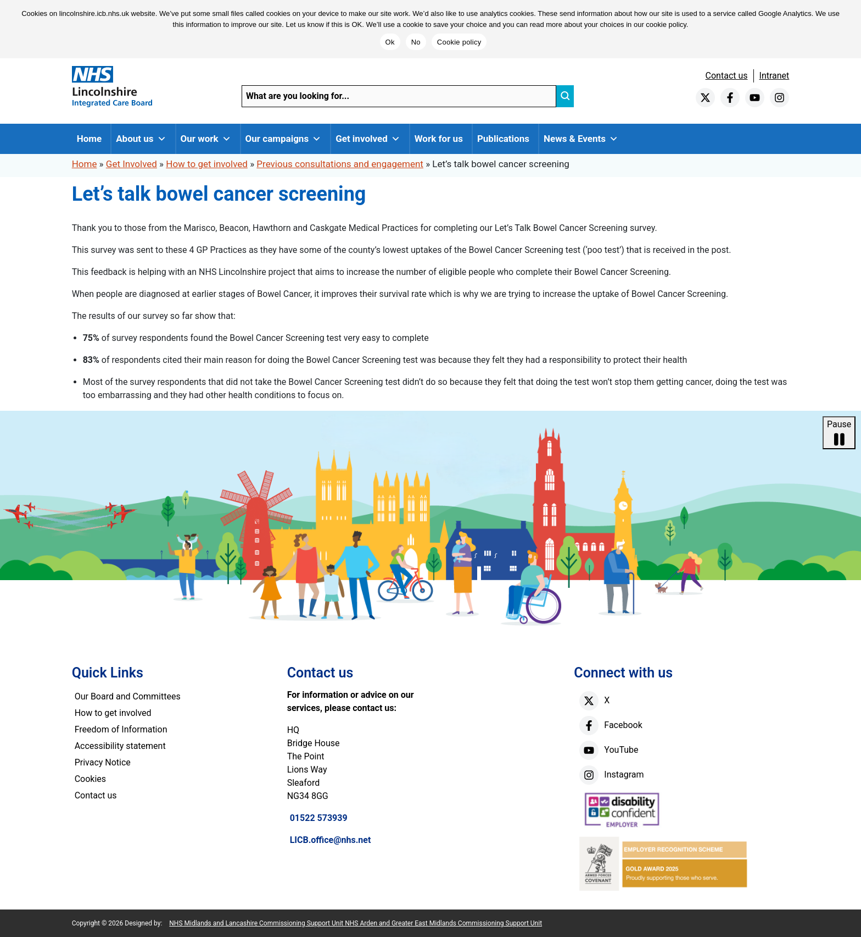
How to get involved (207, 163)
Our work (206, 139)
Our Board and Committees (128, 696)
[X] (589, 700)
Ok (390, 42)
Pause (839, 433)
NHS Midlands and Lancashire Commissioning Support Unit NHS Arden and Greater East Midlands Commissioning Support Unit (355, 923)
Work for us (439, 138)
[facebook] (730, 97)
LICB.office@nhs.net (330, 840)
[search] (565, 96)
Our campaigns (283, 139)
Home (89, 138)
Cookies (90, 779)
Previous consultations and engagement (339, 163)
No (416, 42)
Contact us (727, 75)
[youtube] (754, 97)
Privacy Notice (103, 762)
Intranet (774, 75)
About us (141, 139)
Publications (503, 138)
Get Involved (131, 163)
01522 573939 (319, 818)
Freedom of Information (121, 729)
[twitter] (705, 97)
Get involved (368, 139)
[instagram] (779, 97)
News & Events (581, 139)
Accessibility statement (120, 746)
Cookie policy (459, 42)
